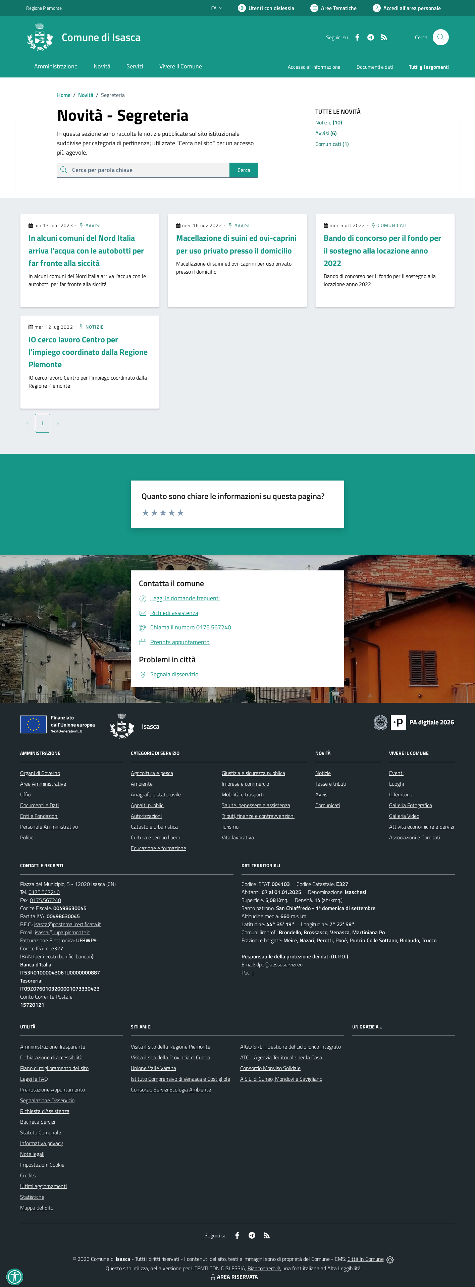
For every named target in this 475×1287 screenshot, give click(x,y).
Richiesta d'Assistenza (44, 1111)
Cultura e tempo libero (155, 837)
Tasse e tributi (330, 784)
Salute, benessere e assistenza (256, 805)
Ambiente (142, 784)
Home (63, 95)
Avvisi (89, 225)
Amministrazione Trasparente (52, 1047)
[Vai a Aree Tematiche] (333, 8)
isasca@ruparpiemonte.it (62, 932)
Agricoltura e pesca (152, 773)
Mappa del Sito (36, 1208)
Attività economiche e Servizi (421, 827)
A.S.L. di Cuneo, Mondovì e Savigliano (281, 1079)
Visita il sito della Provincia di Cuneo (170, 1057)
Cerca (243, 170)
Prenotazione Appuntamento (52, 1089)
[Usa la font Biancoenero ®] (266, 8)
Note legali (32, 1154)
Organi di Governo (40, 773)
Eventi (396, 773)
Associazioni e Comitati (414, 837)
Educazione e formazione (158, 848)
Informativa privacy (41, 1143)
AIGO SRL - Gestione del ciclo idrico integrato (290, 1047)
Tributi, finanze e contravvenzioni (258, 816)
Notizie (91, 326)
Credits (28, 1175)
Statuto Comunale (40, 1132)
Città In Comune (366, 1259)
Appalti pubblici (147, 805)
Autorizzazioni (146, 816)
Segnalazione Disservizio (47, 1100)
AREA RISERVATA (233, 1277)
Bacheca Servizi (37, 1122)
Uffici (25, 794)
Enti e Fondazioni (39, 816)
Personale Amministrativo (49, 827)
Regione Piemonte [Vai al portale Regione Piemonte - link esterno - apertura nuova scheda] (44, 7)
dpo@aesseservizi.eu (279, 964)
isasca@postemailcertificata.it (67, 924)
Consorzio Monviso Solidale (270, 1068)
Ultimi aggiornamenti (43, 1186)
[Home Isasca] (83, 37)
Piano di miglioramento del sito (54, 1068)
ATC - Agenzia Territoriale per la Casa (281, 1057)
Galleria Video (404, 816)
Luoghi (396, 784)
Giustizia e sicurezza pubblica (253, 773)
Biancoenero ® (264, 1268)
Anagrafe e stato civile (156, 794)
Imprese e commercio (245, 784)
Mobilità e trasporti (243, 794)
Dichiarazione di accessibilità (51, 1057)
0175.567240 (44, 892)
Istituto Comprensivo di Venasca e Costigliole (180, 1079)
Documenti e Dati (39, 805)
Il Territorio (400, 794)
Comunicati (388, 225)
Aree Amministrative (43, 784)
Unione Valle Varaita (153, 1068)
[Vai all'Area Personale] (407, 8)
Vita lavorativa (238, 837)
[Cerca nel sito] (441, 37)
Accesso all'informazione (314, 67)
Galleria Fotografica (410, 805)
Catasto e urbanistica (154, 827)
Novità (81, 95)
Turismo (230, 827)
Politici (27, 837)
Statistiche (32, 1197)
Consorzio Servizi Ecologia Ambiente (171, 1089)
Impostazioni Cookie (42, 1165)
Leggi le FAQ (34, 1079)
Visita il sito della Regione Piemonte (170, 1047)
